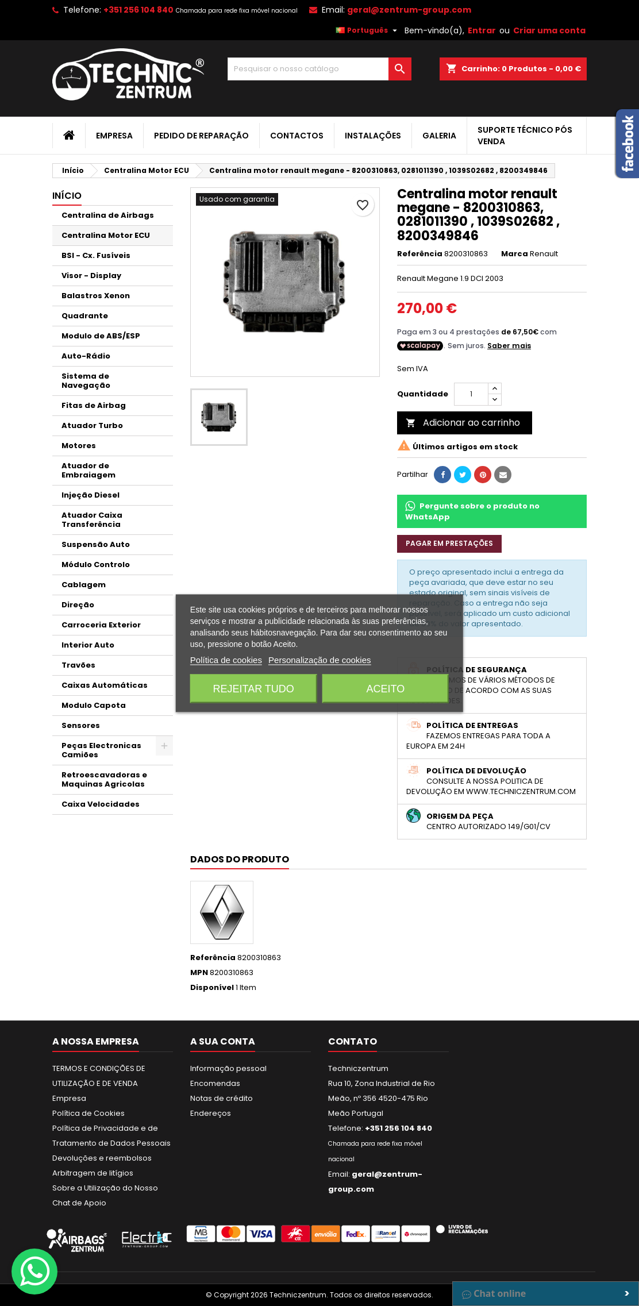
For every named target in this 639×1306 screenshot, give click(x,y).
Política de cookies (226, 659)
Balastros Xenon (95, 295)
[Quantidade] (471, 394)
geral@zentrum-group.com (409, 10)
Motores (78, 445)
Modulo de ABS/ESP (100, 335)
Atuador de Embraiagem (88, 470)
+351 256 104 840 (138, 10)
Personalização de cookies (319, 659)
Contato (352, 1041)
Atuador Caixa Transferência (91, 520)
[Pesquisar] (319, 68)
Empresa (114, 135)
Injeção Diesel (90, 495)
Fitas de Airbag (93, 405)
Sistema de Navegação (85, 381)
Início (67, 195)
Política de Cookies (88, 1113)
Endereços (210, 1113)
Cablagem (83, 584)
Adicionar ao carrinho (463, 422)
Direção (77, 604)
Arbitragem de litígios (92, 1173)
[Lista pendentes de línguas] (368, 30)
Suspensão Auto (95, 544)
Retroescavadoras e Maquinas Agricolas (104, 779)
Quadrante (84, 315)
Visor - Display (91, 275)
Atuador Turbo (92, 425)
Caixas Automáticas (104, 685)
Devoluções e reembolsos (102, 1158)
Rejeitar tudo (253, 688)
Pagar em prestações (449, 543)
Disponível (212, 988)
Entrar (482, 30)
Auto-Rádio (85, 355)
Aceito (385, 688)
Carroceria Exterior (101, 624)
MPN (199, 973)
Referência (419, 254)
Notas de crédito (221, 1098)
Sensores (80, 725)
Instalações (373, 135)
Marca (514, 254)
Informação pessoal (228, 1068)
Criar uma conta (549, 30)
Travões (78, 665)
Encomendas (215, 1083)
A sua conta (222, 1041)
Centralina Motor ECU (105, 235)
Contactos (297, 135)
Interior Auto (87, 644)
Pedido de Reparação (201, 135)
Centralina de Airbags (107, 215)
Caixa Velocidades (100, 804)
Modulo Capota (93, 705)
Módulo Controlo (95, 564)
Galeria (439, 135)
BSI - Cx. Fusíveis (95, 255)
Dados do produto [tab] (239, 859)
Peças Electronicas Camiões (101, 750)
